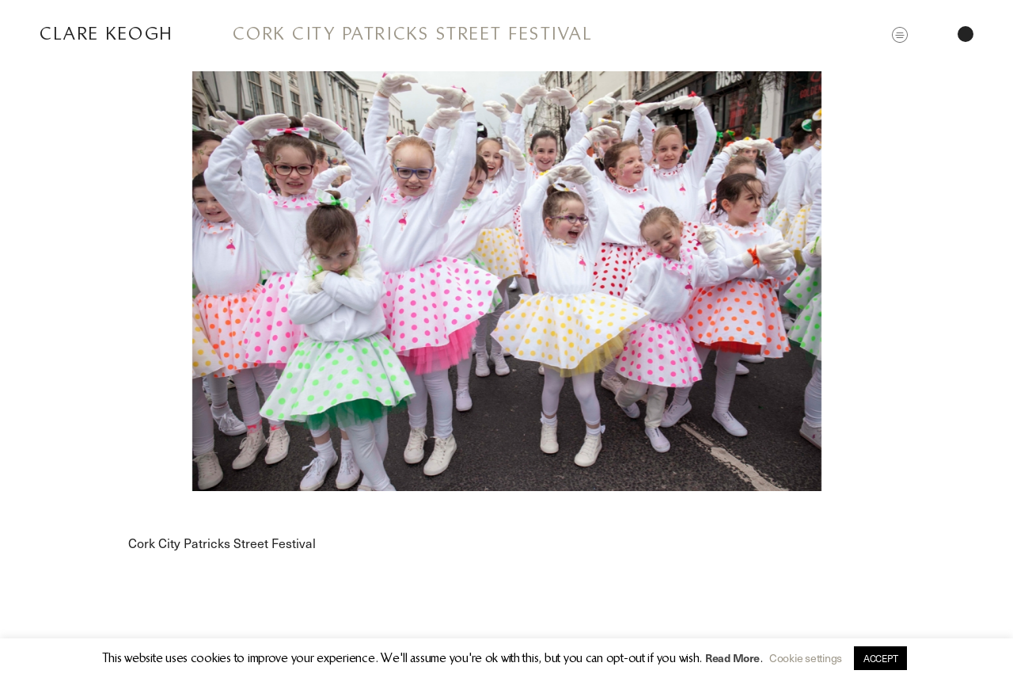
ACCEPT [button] (880, 658)
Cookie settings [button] (805, 657)
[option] (506, 281)
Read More (732, 657)
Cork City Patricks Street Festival (413, 34)
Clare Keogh (106, 34)
